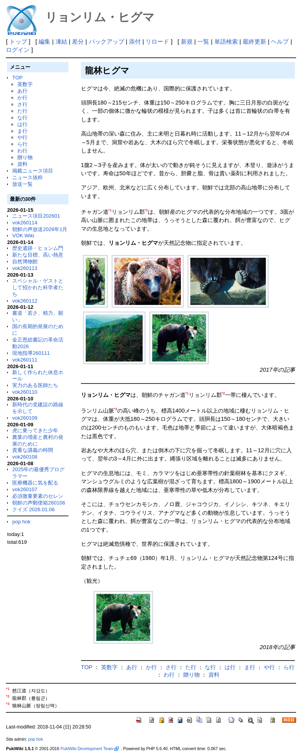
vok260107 (24, 489)
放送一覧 (22, 184)
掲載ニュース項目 (32, 171)
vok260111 (24, 360)
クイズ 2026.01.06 (33, 509)
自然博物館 (25, 261)
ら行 (22, 144)
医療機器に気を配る (35, 483)
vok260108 (24, 457)
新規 (187, 41)
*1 (110, 210)
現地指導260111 (31, 353)
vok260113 (24, 268)
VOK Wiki (23, 236)
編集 (44, 41)
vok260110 (24, 392)
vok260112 (24, 301)
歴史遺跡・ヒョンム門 (37, 248)
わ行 (22, 151)
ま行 (22, 131)
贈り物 (25, 157)
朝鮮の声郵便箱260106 (38, 503)
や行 (22, 137)
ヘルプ (280, 41)
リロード (157, 41)
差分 (78, 41)
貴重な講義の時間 (32, 450)
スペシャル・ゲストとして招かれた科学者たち (37, 287)
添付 (135, 41)
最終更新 (254, 41)
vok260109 (24, 418)
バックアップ (106, 41)
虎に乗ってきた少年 (35, 430)
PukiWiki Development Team (90, 748)
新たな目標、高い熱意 (37, 255)
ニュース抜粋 (27, 177)
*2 (146, 210)
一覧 (203, 41)
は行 (22, 124)
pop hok (21, 522)
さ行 (22, 104)
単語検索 (226, 41)
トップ (18, 41)
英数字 (25, 84)
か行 (22, 98)
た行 (22, 111)
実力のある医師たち (35, 385)
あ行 (22, 91)
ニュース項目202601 (36, 216)
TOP (17, 78)
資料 (22, 164)
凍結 (61, 41)
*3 (115, 409)
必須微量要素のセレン (37, 496)
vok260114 (24, 223)
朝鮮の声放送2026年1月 (39, 229)
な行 (22, 118)
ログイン (17, 49)
